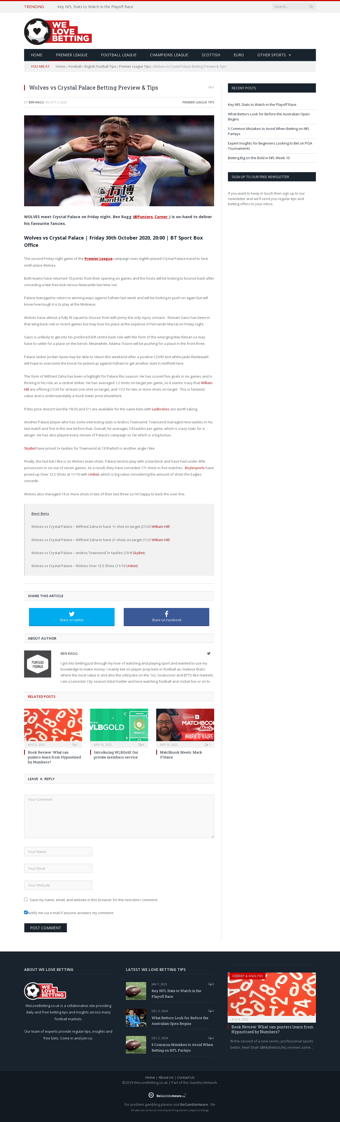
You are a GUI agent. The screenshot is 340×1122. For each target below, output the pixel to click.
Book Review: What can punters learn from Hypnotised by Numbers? (54, 757)
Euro (239, 54)
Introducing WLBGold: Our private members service (116, 755)
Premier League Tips (135, 66)
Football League (118, 54)
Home (60, 66)
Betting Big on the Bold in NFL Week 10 (259, 157)
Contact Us (186, 1077)
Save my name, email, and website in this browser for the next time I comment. (94, 899)
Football (74, 66)
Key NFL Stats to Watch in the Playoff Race (95, 6)
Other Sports (271, 54)
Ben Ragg (36, 102)
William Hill (160, 526)
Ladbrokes (160, 409)
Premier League (71, 54)
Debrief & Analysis (247, 976)
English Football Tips (100, 66)
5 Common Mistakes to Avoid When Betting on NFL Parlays (182, 1047)
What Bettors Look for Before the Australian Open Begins (180, 1020)
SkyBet (29, 448)
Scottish (211, 54)
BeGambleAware (194, 1104)
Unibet (93, 474)
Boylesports (195, 467)
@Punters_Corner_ (151, 216)
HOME (36, 54)
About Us (166, 1077)
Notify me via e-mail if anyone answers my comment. (69, 912)
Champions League (169, 54)
